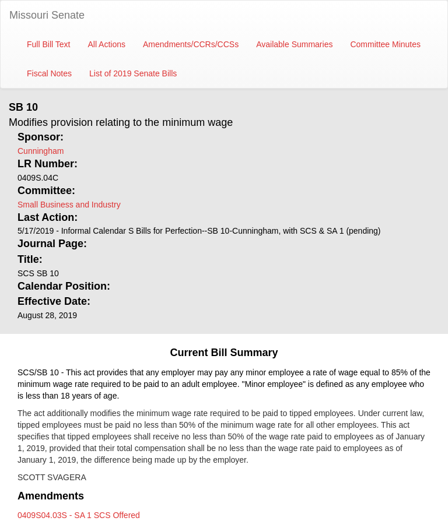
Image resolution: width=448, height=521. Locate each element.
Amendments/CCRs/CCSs (191, 44)
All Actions (106, 44)
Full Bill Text (48, 44)
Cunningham (41, 151)
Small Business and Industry (69, 204)
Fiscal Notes (49, 73)
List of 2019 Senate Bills (133, 73)
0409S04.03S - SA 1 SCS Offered (79, 515)
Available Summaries (294, 44)
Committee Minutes (385, 44)
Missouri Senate (47, 15)
